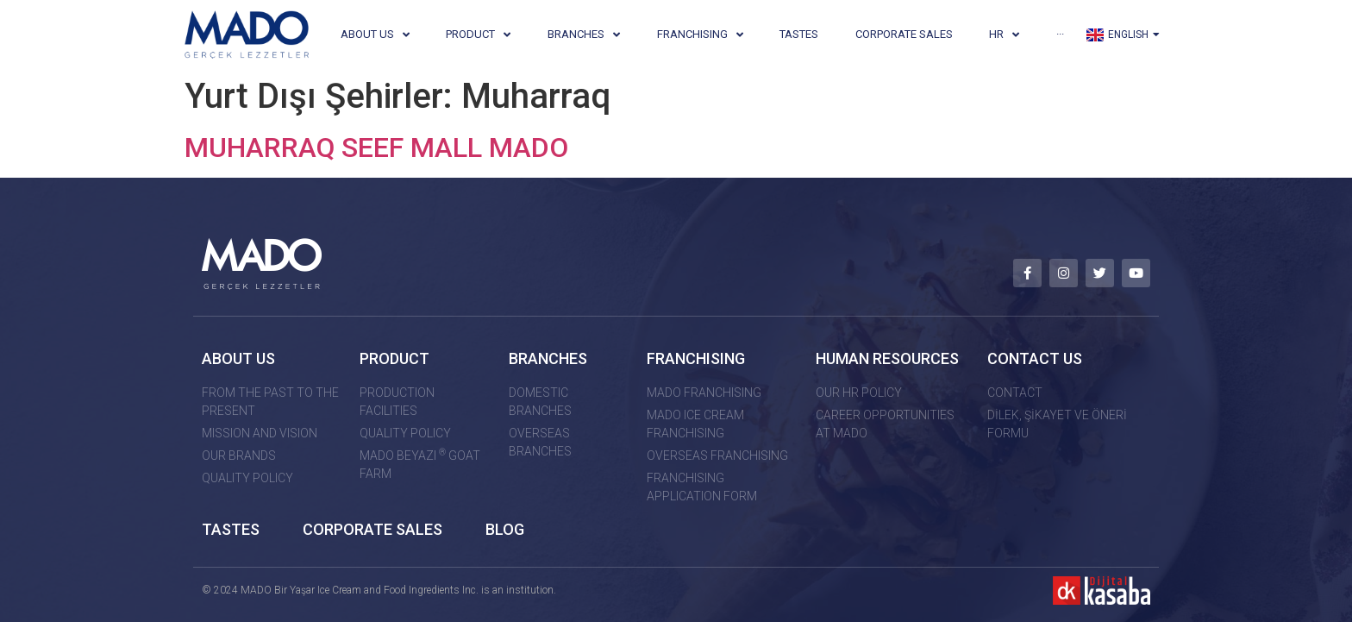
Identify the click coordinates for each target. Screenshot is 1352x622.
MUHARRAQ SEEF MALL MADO (376, 147)
